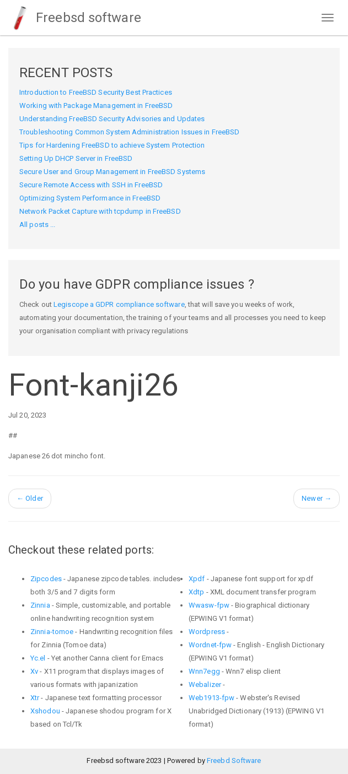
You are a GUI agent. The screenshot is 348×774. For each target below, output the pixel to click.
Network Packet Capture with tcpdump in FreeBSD (100, 211)
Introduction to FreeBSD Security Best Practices (95, 92)
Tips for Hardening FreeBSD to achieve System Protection (112, 145)
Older (30, 498)
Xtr (34, 698)
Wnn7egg (204, 671)
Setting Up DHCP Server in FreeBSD (75, 158)
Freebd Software (234, 760)
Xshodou (45, 711)
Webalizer (205, 684)
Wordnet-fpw (210, 645)
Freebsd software (74, 17)
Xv (34, 671)
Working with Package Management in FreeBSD (96, 105)
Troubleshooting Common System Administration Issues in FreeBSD (129, 132)
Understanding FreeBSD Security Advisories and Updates (112, 119)
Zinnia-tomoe (51, 631)
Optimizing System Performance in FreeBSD (89, 198)
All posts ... (37, 224)
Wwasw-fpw (209, 605)
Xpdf (197, 579)
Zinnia (40, 605)
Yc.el (38, 658)
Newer (316, 498)
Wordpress (207, 631)
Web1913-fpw (211, 698)
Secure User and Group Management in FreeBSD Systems (112, 171)
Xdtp (196, 592)
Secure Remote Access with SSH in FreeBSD (91, 185)
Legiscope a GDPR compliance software (119, 304)
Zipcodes (46, 579)
